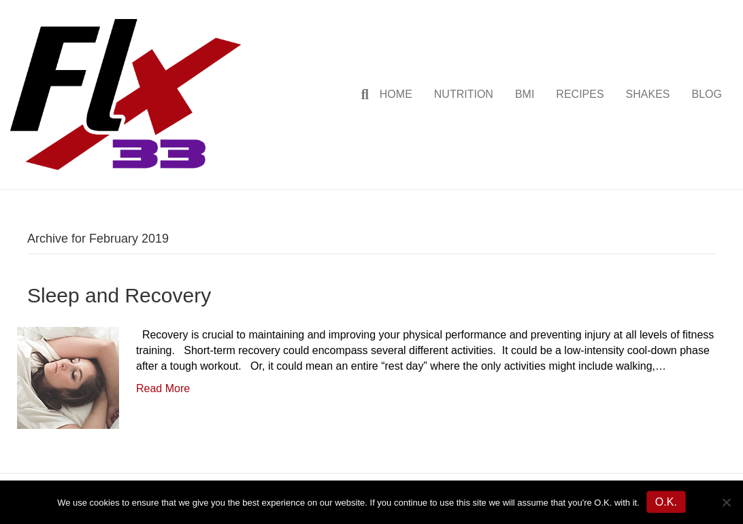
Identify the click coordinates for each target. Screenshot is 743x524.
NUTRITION (463, 94)
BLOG (707, 94)
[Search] (359, 94)
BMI (524, 94)
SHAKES (648, 94)
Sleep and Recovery (119, 295)
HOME (396, 94)
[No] (726, 502)
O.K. (666, 502)
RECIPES (580, 94)
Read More (163, 388)
